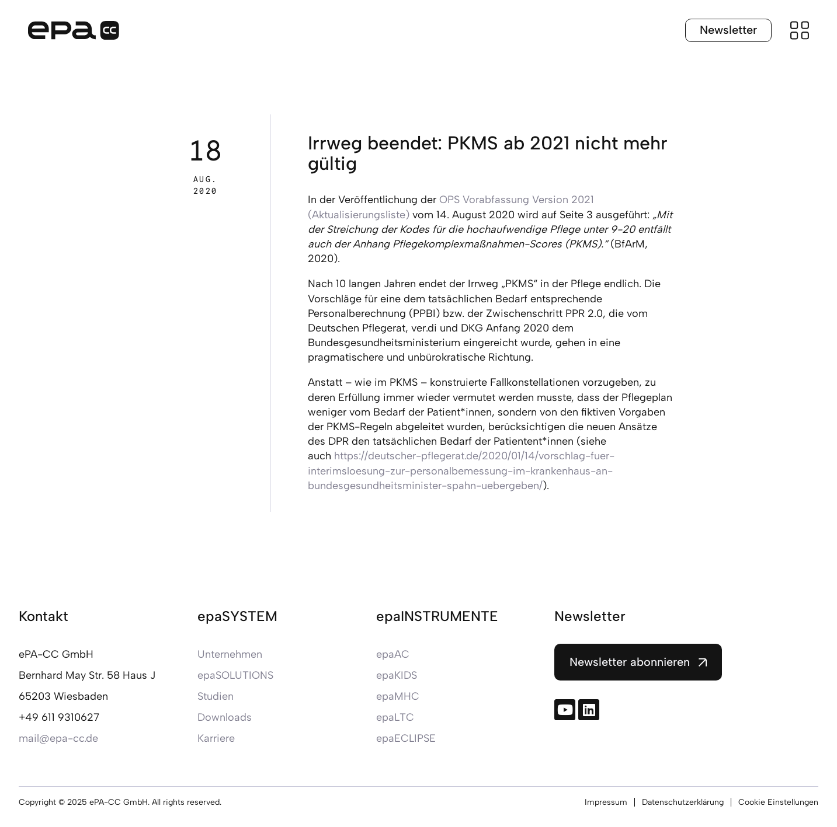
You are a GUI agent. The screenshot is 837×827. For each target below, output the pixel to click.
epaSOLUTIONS (235, 675)
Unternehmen (229, 654)
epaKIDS (396, 675)
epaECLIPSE (406, 738)
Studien (215, 696)
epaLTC (395, 717)
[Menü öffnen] (799, 30)
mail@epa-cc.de (58, 738)
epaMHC (397, 696)
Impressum (606, 802)
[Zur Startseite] (73, 30)
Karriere (216, 738)
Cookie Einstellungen (778, 802)
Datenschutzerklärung (683, 802)
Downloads (224, 717)
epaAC (392, 654)
